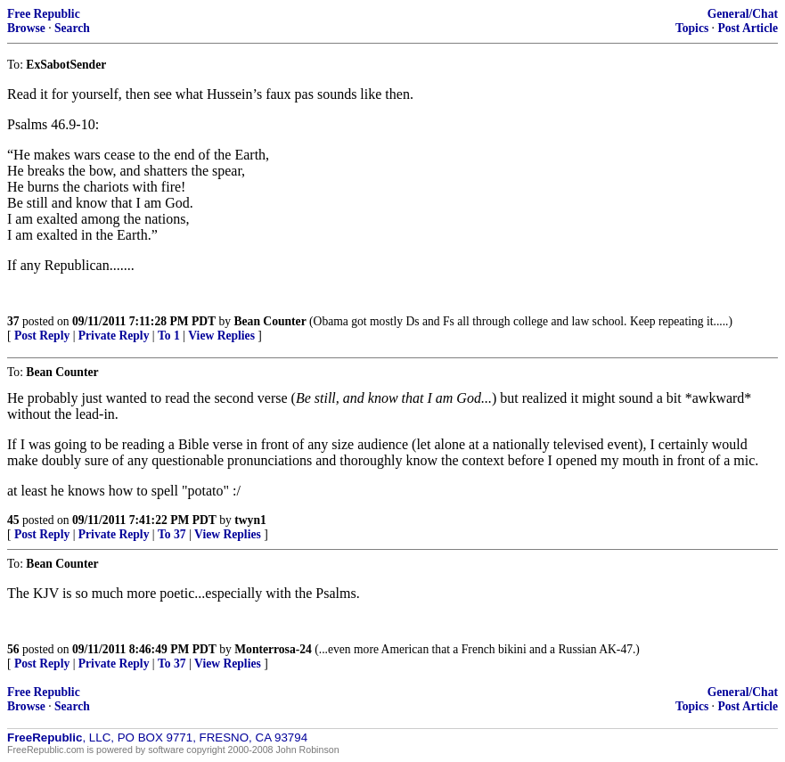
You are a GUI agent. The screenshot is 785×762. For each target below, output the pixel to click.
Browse (26, 28)
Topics (691, 28)
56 (13, 649)
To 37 (172, 534)
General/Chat (742, 13)
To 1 (169, 335)
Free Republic (43, 13)
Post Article (747, 28)
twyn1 (250, 520)
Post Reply (42, 335)
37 (13, 321)
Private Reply (114, 335)
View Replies (221, 335)
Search (72, 28)
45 (13, 520)
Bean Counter (270, 321)
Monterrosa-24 (273, 649)
